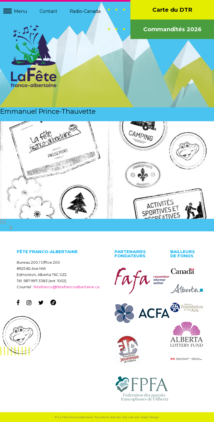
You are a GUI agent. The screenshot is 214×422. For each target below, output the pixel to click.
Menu (20, 11)
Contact (48, 11)
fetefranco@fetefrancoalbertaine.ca (66, 287)
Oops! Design (149, 417)
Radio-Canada (85, 11)
